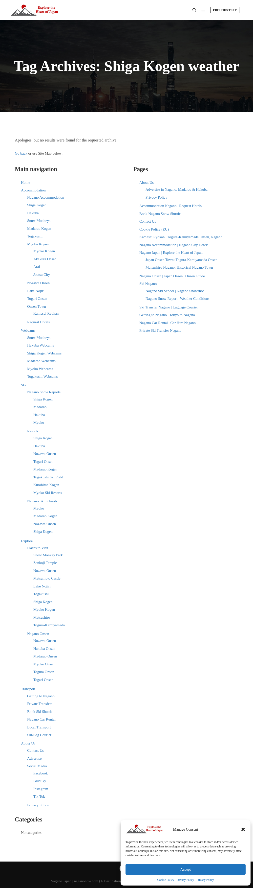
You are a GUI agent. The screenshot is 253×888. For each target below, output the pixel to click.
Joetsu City (41, 275)
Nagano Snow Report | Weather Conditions (178, 299)
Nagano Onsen (38, 634)
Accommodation (33, 190)
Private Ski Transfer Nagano (160, 330)
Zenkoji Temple (45, 563)
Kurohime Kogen (46, 485)
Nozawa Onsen (38, 283)
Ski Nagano (148, 284)
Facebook (40, 773)
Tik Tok (39, 796)
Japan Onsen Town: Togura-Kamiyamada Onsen (181, 260)
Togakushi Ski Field (48, 477)
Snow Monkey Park (48, 555)
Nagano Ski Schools (42, 501)
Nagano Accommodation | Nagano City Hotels (173, 245)
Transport (28, 689)
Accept (185, 869)
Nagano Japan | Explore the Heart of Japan (171, 253)
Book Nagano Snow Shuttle (160, 214)
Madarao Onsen (45, 656)
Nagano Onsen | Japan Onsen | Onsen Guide (172, 276)
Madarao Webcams (41, 361)
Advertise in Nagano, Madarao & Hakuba (177, 189)
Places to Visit (37, 548)
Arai (36, 267)
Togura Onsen (43, 672)
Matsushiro (41, 617)
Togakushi (34, 236)
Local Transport (39, 727)
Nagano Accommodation (45, 197)
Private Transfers (39, 704)
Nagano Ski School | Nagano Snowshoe (175, 291)
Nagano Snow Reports (44, 392)
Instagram (40, 789)
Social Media (37, 766)
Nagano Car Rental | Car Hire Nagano (167, 323)
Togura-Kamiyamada (49, 625)
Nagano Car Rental (41, 719)
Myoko (38, 422)
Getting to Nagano (41, 696)
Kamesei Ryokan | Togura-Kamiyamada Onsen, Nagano (180, 237)
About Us (28, 744)
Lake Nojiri (35, 291)
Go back (21, 153)
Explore (27, 541)
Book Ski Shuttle (40, 712)
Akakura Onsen (45, 259)
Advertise (34, 758)
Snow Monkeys (38, 221)
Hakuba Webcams (40, 345)
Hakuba (33, 213)
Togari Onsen (37, 299)
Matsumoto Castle (47, 578)
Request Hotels (38, 322)
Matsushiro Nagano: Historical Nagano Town (179, 267)
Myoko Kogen (38, 244)
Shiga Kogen (36, 205)
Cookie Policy (165, 880)
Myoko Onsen (43, 664)
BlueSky (39, 781)
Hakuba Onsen (44, 649)
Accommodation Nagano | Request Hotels (170, 206)
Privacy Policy (185, 880)
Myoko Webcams (40, 369)
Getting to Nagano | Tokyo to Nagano (167, 315)
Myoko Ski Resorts (47, 493)
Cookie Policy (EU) (154, 229)
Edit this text (225, 10)
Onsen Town (36, 306)
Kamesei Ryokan (46, 313)
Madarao (39, 407)
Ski (23, 385)
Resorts (32, 431)
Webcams (28, 330)
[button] (243, 829)
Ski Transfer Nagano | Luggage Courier (168, 307)
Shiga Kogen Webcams (44, 353)
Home (25, 183)
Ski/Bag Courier (39, 735)
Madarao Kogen (39, 229)
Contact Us (35, 750)
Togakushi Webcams (42, 376)
